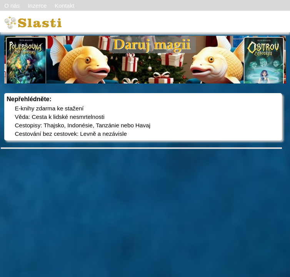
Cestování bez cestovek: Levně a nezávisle (71, 133)
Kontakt (64, 5)
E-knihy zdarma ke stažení (49, 108)
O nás (12, 5)
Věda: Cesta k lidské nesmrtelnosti (60, 116)
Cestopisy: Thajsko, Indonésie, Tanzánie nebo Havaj (82, 125)
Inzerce (37, 5)
